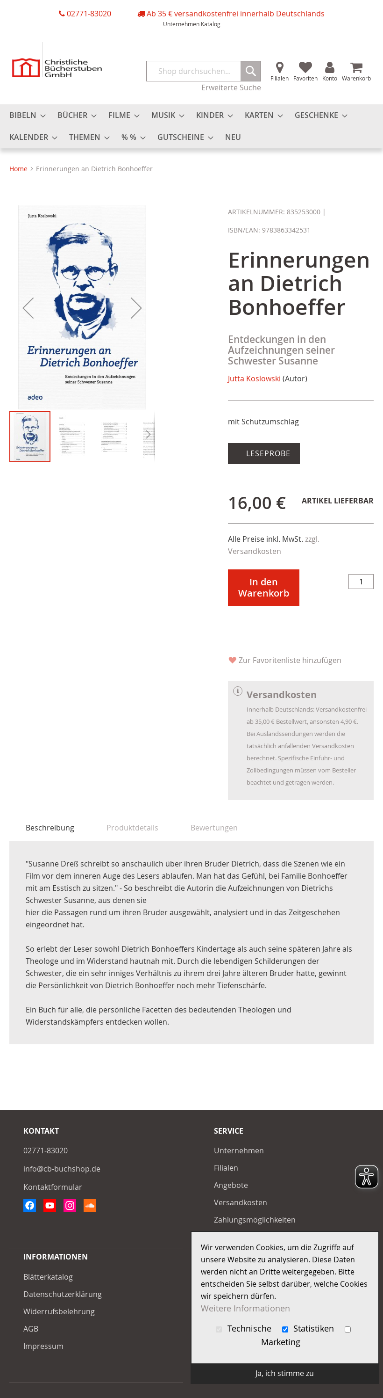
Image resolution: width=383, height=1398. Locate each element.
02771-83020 (89, 13)
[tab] (50, 828)
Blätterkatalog (48, 1277)
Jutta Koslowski (254, 378)
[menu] (191, 126)
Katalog (210, 24)
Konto (329, 78)
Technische (245, 1328)
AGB (30, 1329)
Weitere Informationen (245, 1308)
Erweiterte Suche (231, 87)
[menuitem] (25, 115)
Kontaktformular (52, 1187)
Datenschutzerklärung (62, 1294)
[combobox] (203, 71)
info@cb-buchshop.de (61, 1169)
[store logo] (57, 59)
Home (18, 168)
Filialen (279, 78)
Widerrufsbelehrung (59, 1311)
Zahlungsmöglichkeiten (255, 1220)
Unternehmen (181, 24)
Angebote (231, 1185)
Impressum (43, 1346)
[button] (28, 307)
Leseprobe (267, 453)
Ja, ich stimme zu (284, 1373)
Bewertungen (214, 828)
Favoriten (305, 78)
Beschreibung (50, 828)
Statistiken (309, 1328)
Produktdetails (132, 828)
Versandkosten (240, 1202)
